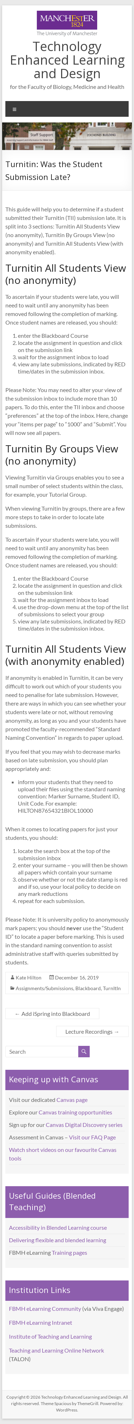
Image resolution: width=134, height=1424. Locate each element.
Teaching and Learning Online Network (56, 1350)
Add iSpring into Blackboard (52, 1013)
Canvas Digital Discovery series (84, 1124)
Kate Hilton (28, 977)
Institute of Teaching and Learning (50, 1336)
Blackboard (88, 988)
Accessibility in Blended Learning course (58, 1227)
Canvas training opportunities (75, 1112)
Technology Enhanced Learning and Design (67, 59)
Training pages (69, 1252)
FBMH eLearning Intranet (40, 1322)
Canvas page (72, 1099)
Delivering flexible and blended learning (57, 1240)
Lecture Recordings (92, 1031)
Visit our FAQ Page (92, 1137)
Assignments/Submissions (44, 988)
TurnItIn (112, 988)
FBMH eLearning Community (45, 1308)
